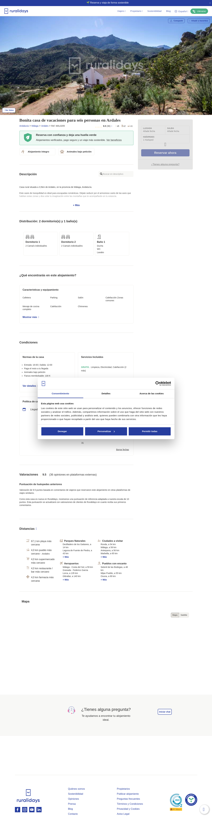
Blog (168, 11)
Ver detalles (30, 386)
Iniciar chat (164, 712)
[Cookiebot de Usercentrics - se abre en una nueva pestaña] (157, 383)
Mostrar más (31, 317)
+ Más (76, 196)
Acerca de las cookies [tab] (152, 393)
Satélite (184, 615)
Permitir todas (149, 431)
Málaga (34, 126)
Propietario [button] (136, 11)
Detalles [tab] (106, 393)
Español (181, 11)
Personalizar (106, 431)
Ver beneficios (114, 140)
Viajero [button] (121, 11)
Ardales (44, 126)
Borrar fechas (122, 449)
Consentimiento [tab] (60, 393)
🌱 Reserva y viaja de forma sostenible (105, 2)
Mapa (175, 615)
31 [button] (82, 443)
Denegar (62, 431)
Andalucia (24, 126)
